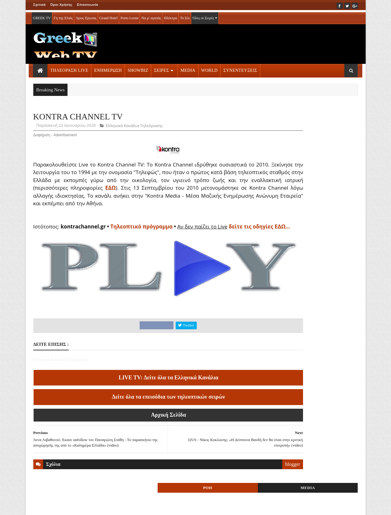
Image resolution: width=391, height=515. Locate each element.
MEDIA (188, 68)
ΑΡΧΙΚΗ (40, 506)
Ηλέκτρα (170, 16)
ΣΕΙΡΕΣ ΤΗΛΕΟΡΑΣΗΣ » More (308, 421)
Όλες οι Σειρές (204, 16)
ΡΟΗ (289, 118)
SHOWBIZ (138, 68)
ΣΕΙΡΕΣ (161, 68)
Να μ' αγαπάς (151, 16)
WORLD (209, 68)
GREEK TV (42, 16)
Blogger (225, 506)
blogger (245, 486)
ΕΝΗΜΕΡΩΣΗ (108, 68)
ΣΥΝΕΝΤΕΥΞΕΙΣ (240, 68)
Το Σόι (185, 16)
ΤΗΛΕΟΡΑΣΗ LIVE (69, 68)
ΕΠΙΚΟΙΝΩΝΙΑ (90, 506)
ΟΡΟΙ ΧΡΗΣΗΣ (62, 506)
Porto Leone (129, 16)
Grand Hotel (108, 16)
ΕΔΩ (229, 189)
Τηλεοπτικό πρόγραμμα (142, 235)
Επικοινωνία (87, 4)
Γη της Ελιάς (63, 16)
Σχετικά (39, 4)
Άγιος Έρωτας (86, 16)
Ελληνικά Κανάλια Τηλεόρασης (134, 127)
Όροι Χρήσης (61, 4)
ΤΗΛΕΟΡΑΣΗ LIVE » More (304, 381)
